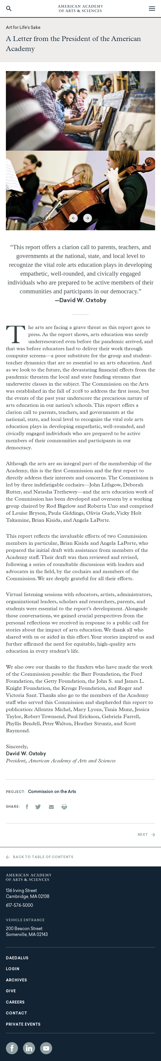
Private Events (23, 1025)
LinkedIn (29, 1048)
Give (11, 991)
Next (87, 218)
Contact (16, 1013)
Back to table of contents (43, 857)
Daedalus (17, 958)
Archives (16, 980)
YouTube (46, 1048)
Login (12, 969)
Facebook (12, 1048)
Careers (15, 1002)
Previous (73, 218)
